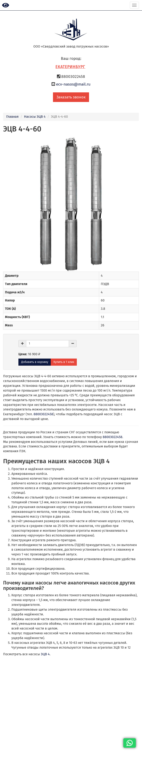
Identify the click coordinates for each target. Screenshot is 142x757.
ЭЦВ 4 (45, 654)
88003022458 (43, 414)
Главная (12, 117)
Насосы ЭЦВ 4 (35, 117)
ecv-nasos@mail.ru (73, 84)
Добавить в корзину (34, 362)
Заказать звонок (71, 97)
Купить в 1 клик (63, 362)
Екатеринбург (70, 66)
